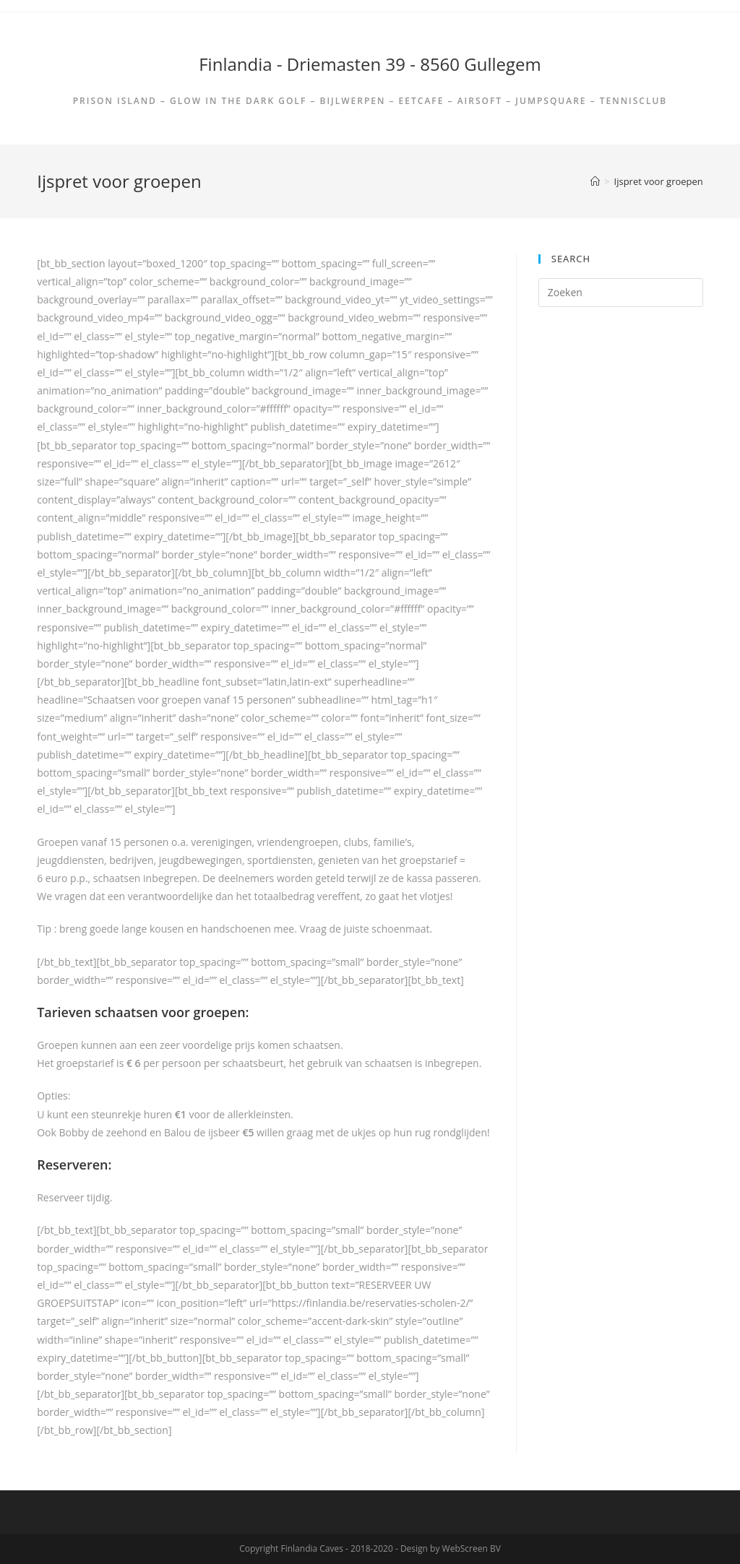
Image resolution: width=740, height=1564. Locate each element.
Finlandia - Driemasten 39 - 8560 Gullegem (370, 64)
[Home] (595, 181)
